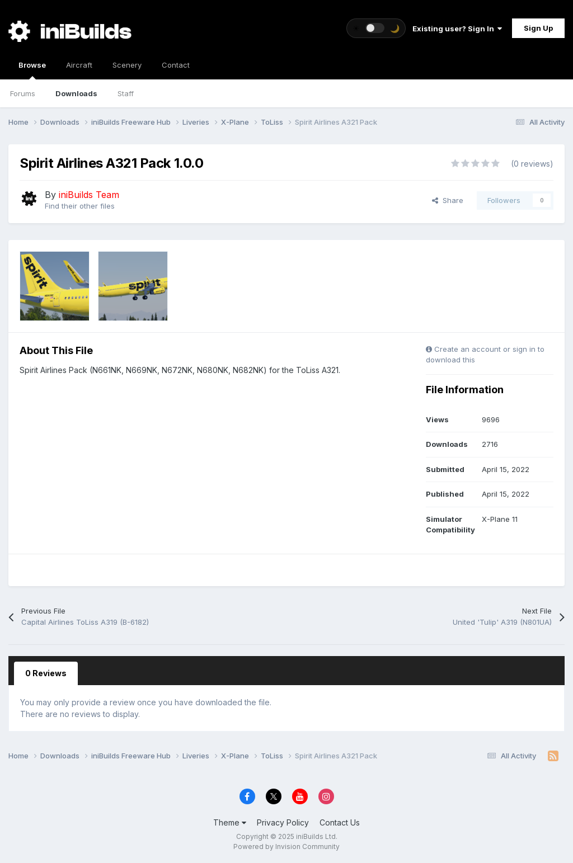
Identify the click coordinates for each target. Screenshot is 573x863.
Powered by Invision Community (286, 846)
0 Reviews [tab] (46, 673)
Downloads (76, 93)
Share (447, 200)
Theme (229, 822)
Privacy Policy (283, 822)
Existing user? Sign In (457, 28)
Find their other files (80, 205)
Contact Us (340, 822)
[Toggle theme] (376, 28)
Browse (32, 69)
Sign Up (538, 27)
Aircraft (79, 64)
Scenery (127, 64)
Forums (22, 93)
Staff (126, 93)
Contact (176, 64)
